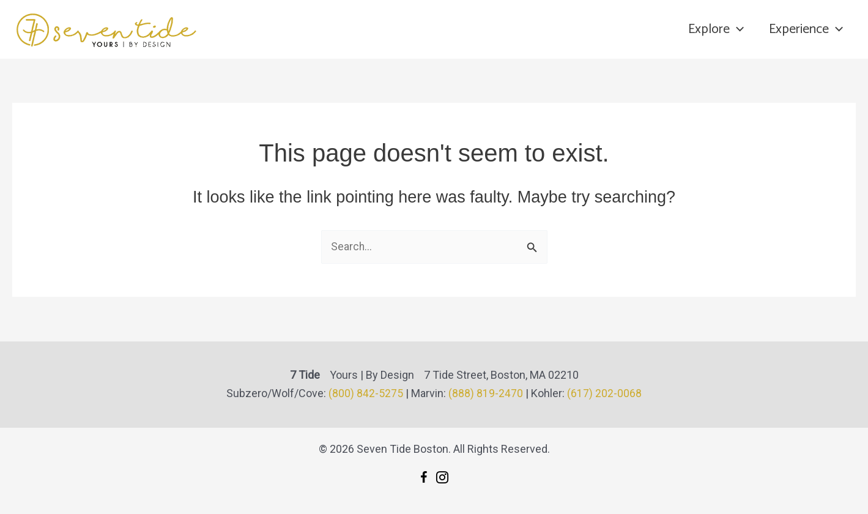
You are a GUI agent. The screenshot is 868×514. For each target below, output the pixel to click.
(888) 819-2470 (485, 393)
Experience (805, 29)
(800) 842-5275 (365, 393)
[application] (734, 29)
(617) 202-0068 (604, 393)
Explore (713, 29)
